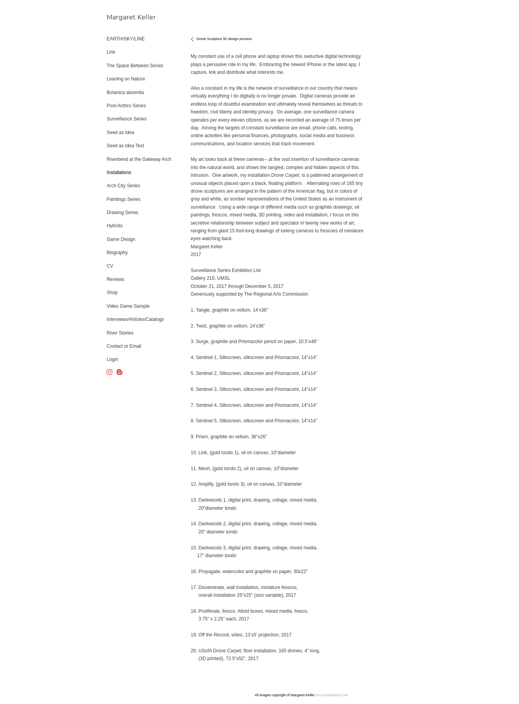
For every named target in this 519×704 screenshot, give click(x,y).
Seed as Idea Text (125, 145)
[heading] (126, 17)
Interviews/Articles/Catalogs (135, 319)
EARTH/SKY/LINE (126, 39)
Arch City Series (123, 185)
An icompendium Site (331, 695)
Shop (112, 292)
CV (110, 266)
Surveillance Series (127, 119)
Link (111, 52)
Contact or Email (124, 346)
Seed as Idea (120, 132)
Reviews (115, 279)
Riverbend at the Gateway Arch (139, 159)
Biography (117, 252)
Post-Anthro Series (126, 105)
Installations (119, 172)
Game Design (121, 239)
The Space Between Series (135, 65)
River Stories (120, 333)
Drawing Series (122, 212)
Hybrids (114, 225)
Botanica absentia (125, 92)
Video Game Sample (128, 306)
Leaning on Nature (126, 79)
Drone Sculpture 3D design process (224, 39)
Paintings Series (123, 199)
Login (112, 359)
